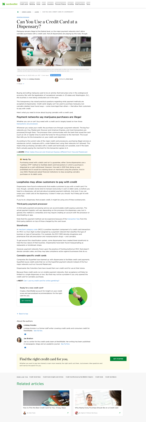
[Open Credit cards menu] (24, 4)
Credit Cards (26, 12)
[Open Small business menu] (80, 4)
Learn (37, 12)
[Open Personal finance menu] (60, 4)
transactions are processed (27, 124)
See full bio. (38, 331)
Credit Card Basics (111, 377)
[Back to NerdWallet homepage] (18, 12)
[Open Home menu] (38, 4)
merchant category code (27, 229)
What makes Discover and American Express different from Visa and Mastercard (56, 152)
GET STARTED (118, 359)
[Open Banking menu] (32, 4)
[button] (35, 84)
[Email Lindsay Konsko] (25, 334)
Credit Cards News (35, 377)
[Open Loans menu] (44, 4)
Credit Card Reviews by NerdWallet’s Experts (79, 377)
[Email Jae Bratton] (25, 347)
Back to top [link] (23, 314)
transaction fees (73, 219)
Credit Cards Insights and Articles (53, 377)
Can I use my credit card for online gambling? (41, 281)
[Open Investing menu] (71, 4)
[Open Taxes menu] (88, 4)
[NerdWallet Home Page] (9, 4)
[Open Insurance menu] (50, 4)
